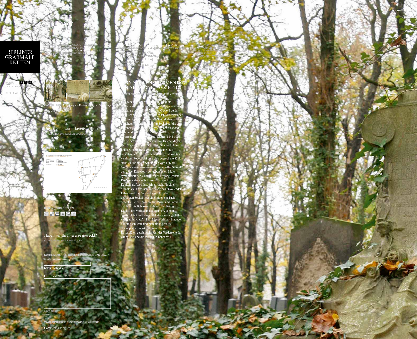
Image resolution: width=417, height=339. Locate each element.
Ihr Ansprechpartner (212, 45)
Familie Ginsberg (130, 50)
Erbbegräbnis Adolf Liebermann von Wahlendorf (152, 47)
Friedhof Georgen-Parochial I (64, 47)
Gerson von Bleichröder (136, 53)
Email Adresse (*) (55, 267)
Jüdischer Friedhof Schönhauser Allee (71, 50)
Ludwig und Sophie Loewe (136, 59)
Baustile (203, 66)
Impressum (205, 53)
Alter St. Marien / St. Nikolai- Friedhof (69, 45)
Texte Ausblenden (17, 86)
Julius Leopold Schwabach (137, 56)
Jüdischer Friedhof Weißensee (65, 53)
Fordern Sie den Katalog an (63, 240)
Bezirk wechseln (16, 93)
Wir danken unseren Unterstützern (222, 50)
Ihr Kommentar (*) (55, 276)
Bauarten (204, 69)
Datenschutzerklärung (214, 56)
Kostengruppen (208, 63)
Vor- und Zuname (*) (57, 259)
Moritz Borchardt (131, 62)
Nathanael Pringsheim (134, 64)
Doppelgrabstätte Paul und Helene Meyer (148, 45)
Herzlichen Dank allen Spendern (66, 133)
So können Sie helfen (212, 47)
